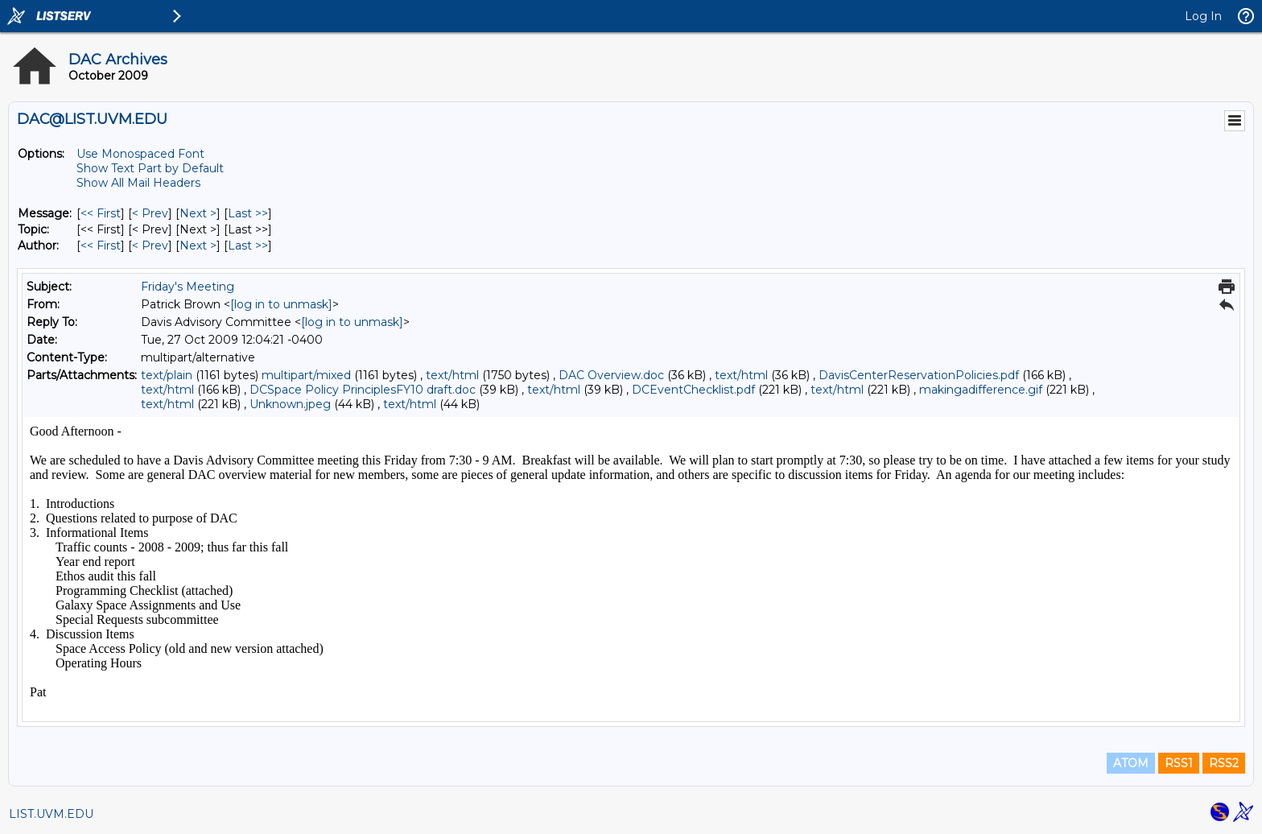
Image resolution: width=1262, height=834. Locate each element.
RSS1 (1179, 763)
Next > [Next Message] (198, 213)
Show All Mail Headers (138, 182)
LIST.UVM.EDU (51, 814)
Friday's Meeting (187, 286)
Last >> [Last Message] (248, 213)
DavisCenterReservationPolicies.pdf (919, 375)
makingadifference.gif (980, 389)
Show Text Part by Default (150, 168)
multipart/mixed (306, 375)
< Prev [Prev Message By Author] (150, 245)
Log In (1203, 16)
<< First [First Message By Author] (100, 245)
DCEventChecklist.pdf (693, 389)
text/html (452, 375)
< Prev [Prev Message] (150, 213)
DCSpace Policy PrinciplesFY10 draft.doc (363, 389)
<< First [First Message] (100, 213)
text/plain (166, 375)
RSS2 (1224, 763)
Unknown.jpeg (290, 404)
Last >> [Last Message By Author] (248, 245)
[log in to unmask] (281, 304)
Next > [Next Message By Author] (198, 245)
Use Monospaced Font (140, 154)
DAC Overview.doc (611, 375)
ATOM (1131, 763)
